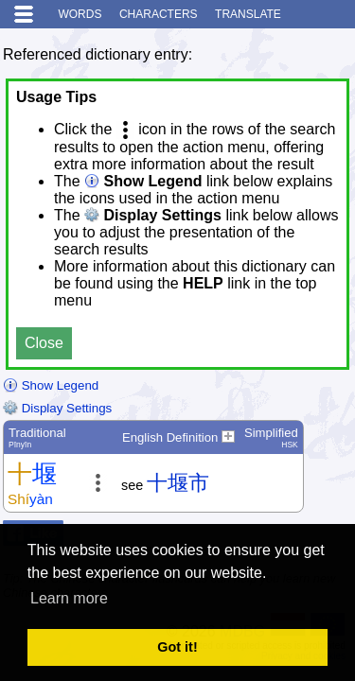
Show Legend (50, 385)
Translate (248, 14)
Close (44, 343)
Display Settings (57, 408)
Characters (158, 14)
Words (79, 14)
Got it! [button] (177, 647)
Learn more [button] (69, 598)
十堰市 (178, 483)
